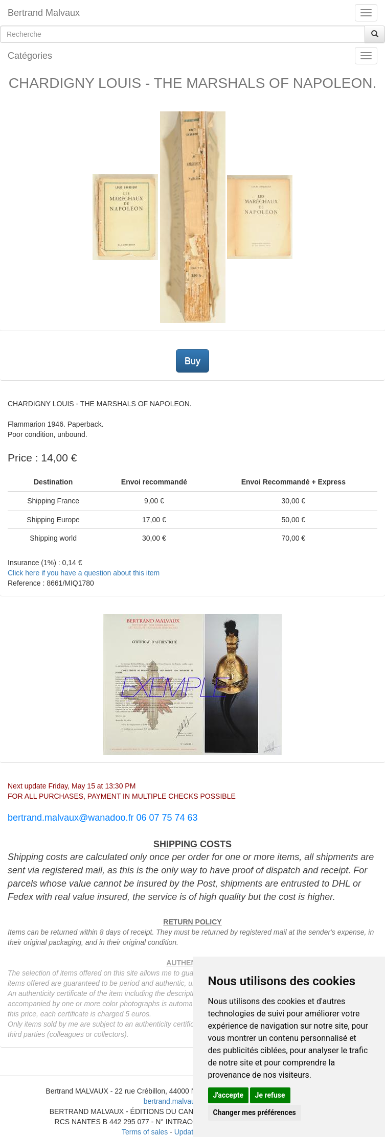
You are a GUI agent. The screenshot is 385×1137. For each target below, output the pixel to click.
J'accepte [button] (228, 1095)
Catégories (30, 56)
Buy (192, 361)
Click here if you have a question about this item (84, 573)
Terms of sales (145, 1132)
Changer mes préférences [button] (254, 1112)
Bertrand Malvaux (44, 13)
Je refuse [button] (270, 1095)
